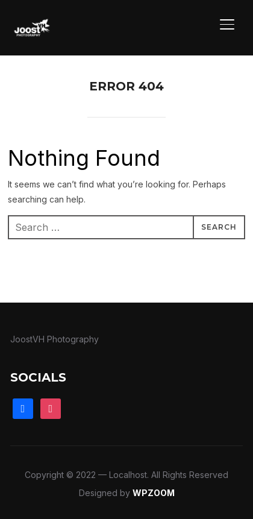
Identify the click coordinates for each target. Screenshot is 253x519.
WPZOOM (154, 493)
